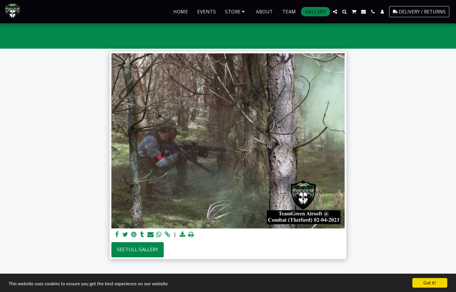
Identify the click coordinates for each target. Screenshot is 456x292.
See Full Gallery (137, 249)
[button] (335, 11)
